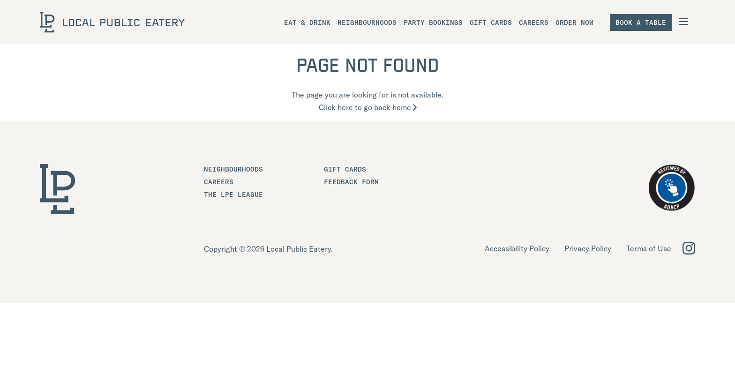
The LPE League (233, 194)
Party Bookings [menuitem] (433, 22)
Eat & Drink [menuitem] (307, 22)
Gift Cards (345, 169)
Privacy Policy (587, 248)
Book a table (640, 22)
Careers (218, 182)
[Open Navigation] (684, 21)
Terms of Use (648, 248)
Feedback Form (351, 182)
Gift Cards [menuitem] (491, 22)
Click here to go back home (368, 107)
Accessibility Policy (517, 248)
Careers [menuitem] (533, 22)
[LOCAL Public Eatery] (112, 22)
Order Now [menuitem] (574, 22)
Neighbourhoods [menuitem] (367, 22)
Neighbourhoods (233, 169)
